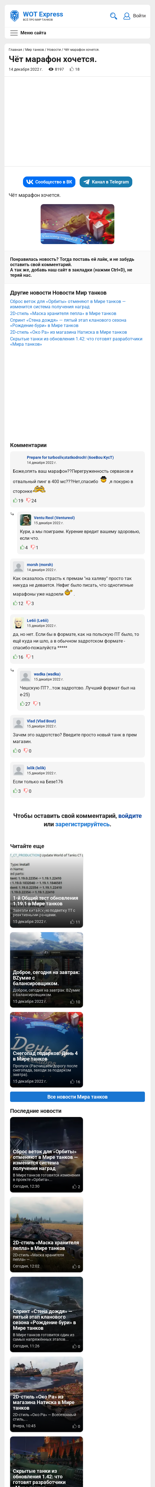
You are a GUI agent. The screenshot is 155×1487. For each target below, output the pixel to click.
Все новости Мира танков (77, 1013)
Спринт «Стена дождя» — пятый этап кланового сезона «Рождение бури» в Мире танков (68, 318)
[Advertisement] (77, 121)
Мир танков (128, 1414)
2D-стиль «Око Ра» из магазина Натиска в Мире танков (68, 328)
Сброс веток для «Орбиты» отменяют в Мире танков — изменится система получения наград (68, 300)
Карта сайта (132, 1449)
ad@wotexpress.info (77, 1421)
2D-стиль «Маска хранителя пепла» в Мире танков (63, 309)
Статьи (123, 1421)
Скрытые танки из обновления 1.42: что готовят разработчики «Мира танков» (76, 337)
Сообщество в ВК (49, 181)
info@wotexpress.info (55, 1414)
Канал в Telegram (106, 181)
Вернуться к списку (77, 1299)
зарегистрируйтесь (82, 820)
